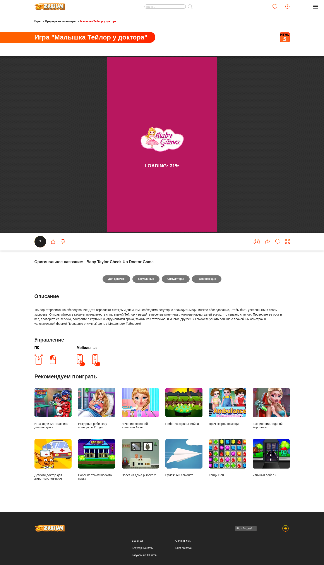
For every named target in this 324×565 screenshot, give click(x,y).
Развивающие (206, 278)
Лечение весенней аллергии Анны (140, 408)
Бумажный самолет (183, 458)
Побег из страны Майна (183, 407)
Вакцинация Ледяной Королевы (271, 408)
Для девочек (116, 278)
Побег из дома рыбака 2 (140, 458)
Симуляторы (175, 278)
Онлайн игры (183, 540)
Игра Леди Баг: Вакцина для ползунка (53, 408)
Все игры (137, 540)
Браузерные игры (142, 548)
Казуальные (146, 278)
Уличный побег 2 (271, 458)
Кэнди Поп (227, 458)
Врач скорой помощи (227, 407)
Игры (37, 21)
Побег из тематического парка (96, 459)
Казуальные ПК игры (144, 555)
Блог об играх (183, 548)
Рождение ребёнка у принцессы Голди (96, 408)
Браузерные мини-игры (60, 21)
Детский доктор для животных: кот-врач (53, 459)
